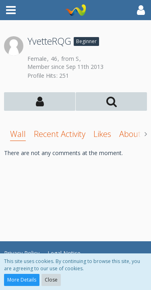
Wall (18, 133)
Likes (102, 133)
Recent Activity (59, 133)
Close (51, 279)
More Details (21, 279)
